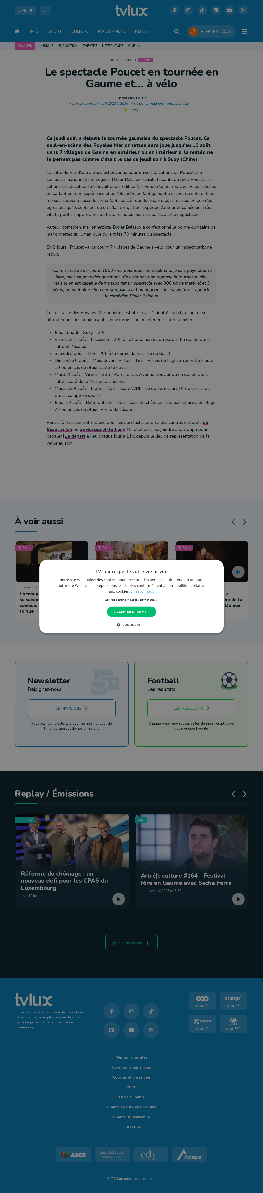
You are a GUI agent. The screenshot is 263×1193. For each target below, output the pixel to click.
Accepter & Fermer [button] (131, 611)
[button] (131, 600)
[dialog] (131, 596)
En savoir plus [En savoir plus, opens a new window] (142, 591)
